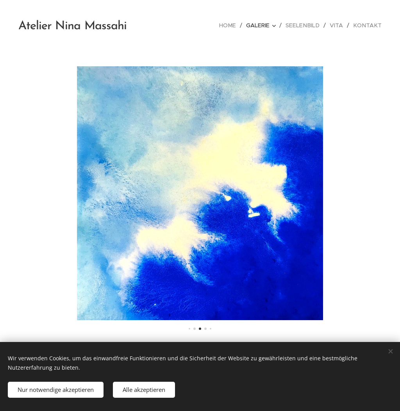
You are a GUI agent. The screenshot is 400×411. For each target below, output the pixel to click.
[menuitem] (235, 25)
